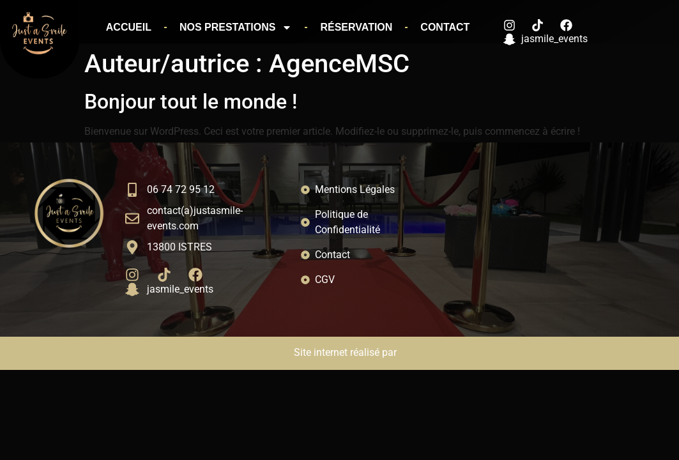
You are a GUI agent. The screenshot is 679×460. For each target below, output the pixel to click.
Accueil (128, 27)
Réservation (356, 27)
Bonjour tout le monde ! (190, 101)
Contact (444, 27)
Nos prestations (236, 27)
